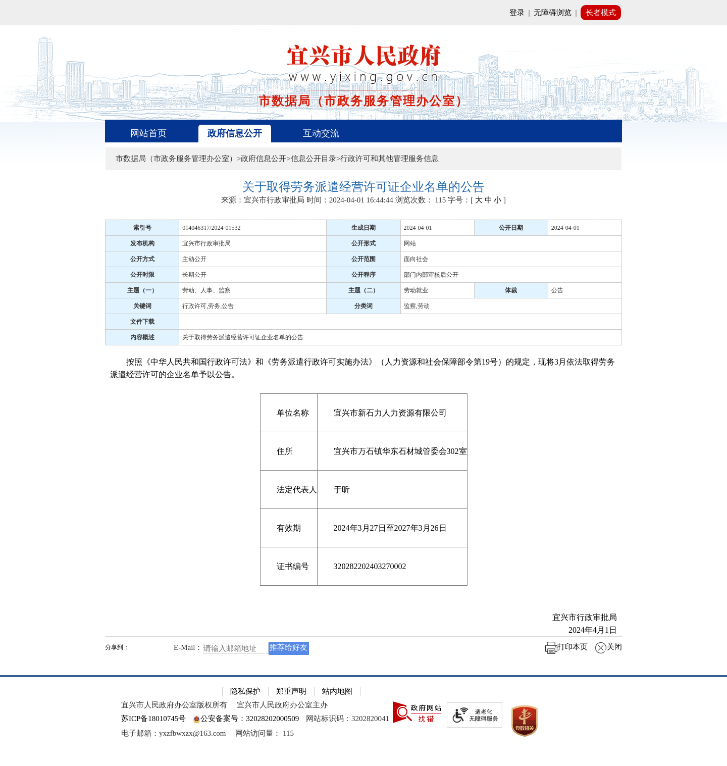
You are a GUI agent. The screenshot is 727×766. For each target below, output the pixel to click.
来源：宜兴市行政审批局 (262, 200)
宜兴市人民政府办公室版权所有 (174, 705)
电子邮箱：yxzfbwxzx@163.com (173, 733)
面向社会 (416, 259)
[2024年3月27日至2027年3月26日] (392, 527)
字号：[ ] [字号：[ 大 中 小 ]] (477, 200)
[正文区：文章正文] (363, 421)
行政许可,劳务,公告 (208, 306)
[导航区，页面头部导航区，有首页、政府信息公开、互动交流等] (363, 131)
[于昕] (392, 489)
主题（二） (363, 290)
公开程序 (363, 274)
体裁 (511, 290)
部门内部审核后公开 (431, 274)
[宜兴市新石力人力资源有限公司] (392, 412)
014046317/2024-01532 (211, 227)
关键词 (142, 306)
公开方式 (142, 259)
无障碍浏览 (553, 13)
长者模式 (601, 13)
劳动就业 (416, 290)
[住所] (288, 451)
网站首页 (148, 133)
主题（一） (142, 290)
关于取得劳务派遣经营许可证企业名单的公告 (242, 337)
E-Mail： (188, 647)
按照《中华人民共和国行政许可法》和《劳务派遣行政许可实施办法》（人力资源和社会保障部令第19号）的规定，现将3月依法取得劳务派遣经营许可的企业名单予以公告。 (362, 368)
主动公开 (194, 259)
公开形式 (363, 243)
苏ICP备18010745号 (153, 718)
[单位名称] (288, 412)
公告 (557, 290)
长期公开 (194, 274)
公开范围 (363, 259)
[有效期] (288, 527)
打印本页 (566, 647)
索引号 (142, 227)
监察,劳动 (417, 306)
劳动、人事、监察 (206, 290)
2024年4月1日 (584, 630)
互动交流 (321, 133)
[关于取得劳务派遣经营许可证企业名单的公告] (363, 187)
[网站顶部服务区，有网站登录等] (363, 12)
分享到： (117, 647)
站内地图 (337, 691)
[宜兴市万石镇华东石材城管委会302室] (392, 451)
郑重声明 (291, 691)
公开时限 (142, 274)
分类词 (363, 306)
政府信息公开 (234, 133)
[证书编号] (288, 566)
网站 (410, 243)
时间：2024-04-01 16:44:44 (349, 200)
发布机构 (142, 243)
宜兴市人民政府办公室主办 (282, 705)
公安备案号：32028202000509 (246, 718)
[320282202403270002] (392, 566)
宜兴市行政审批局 (206, 243)
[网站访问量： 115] (264, 733)
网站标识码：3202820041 (347, 718)
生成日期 (363, 227)
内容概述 (142, 337)
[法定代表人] (288, 489)
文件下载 (142, 321)
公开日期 (511, 227)
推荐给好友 (288, 647)
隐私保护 (245, 691)
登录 (517, 13)
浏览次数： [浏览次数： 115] (420, 200)
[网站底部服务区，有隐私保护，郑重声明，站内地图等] (363, 720)
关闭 (608, 647)
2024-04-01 (418, 227)
